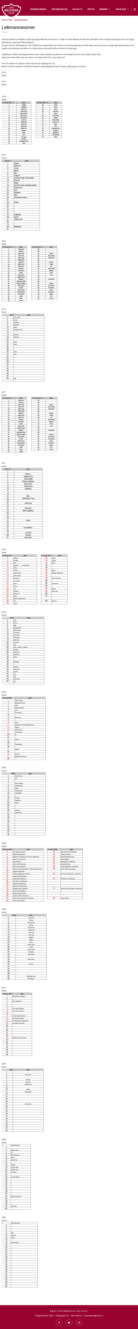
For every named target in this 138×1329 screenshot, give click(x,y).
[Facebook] (59, 1322)
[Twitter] (69, 1322)
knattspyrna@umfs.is (94, 1315)
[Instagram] (79, 1322)
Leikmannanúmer (21, 20)
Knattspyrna (7, 20)
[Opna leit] (135, 9)
